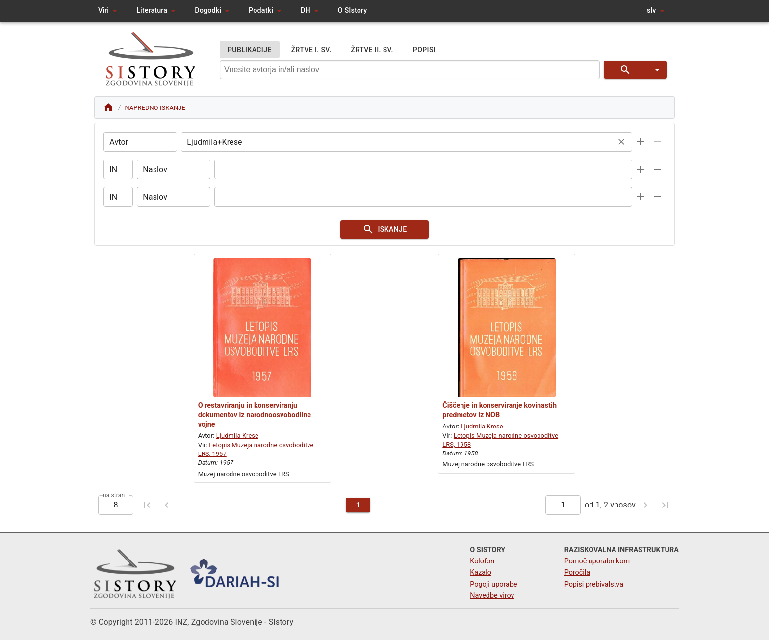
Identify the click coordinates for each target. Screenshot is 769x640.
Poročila (577, 573)
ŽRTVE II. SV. (372, 50)
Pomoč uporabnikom (597, 562)
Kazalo (480, 573)
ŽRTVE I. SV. (311, 50)
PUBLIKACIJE (250, 50)
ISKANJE (384, 230)
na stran (114, 496)
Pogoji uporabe (493, 584)
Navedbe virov (492, 595)
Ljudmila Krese (237, 437)
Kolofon (482, 562)
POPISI (424, 50)
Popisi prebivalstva (593, 584)
